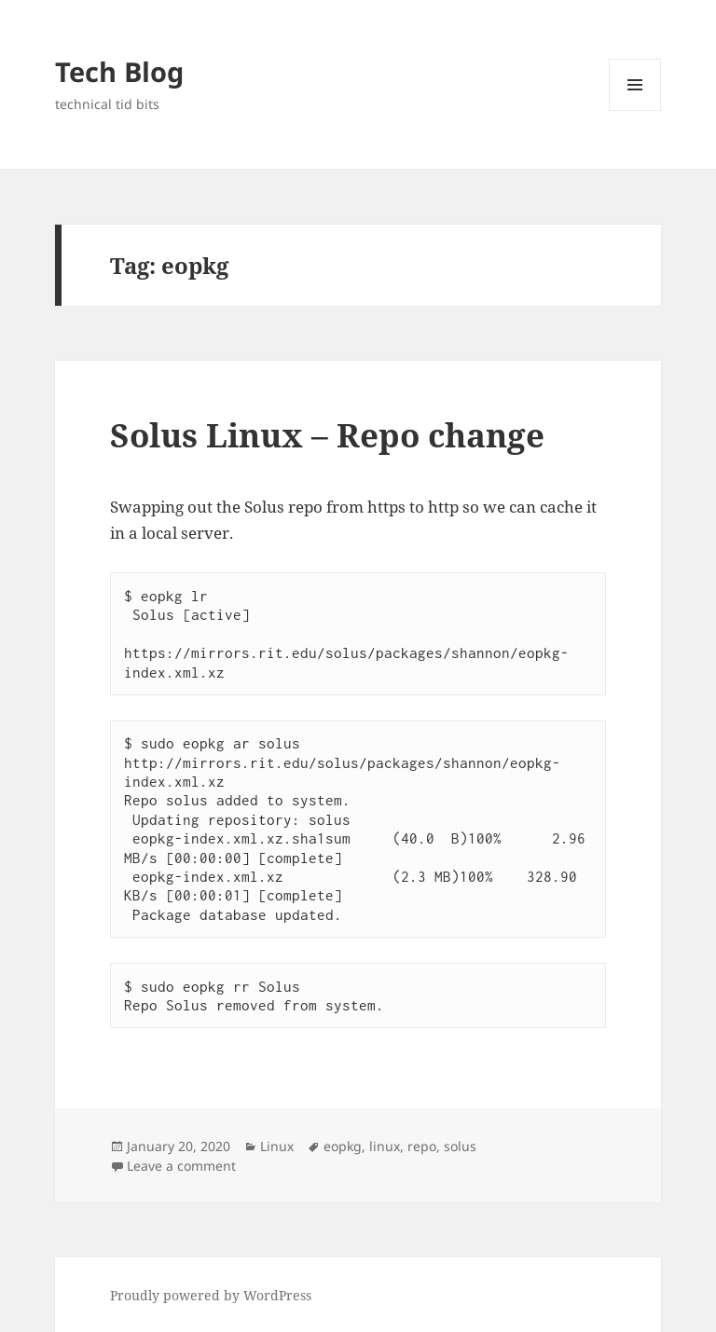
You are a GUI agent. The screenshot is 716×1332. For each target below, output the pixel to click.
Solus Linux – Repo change (327, 435)
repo (421, 1146)
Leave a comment (181, 1165)
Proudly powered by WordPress (210, 1295)
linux (384, 1146)
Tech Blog (119, 71)
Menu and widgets (635, 110)
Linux (277, 1146)
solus (460, 1146)
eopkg (343, 1146)
